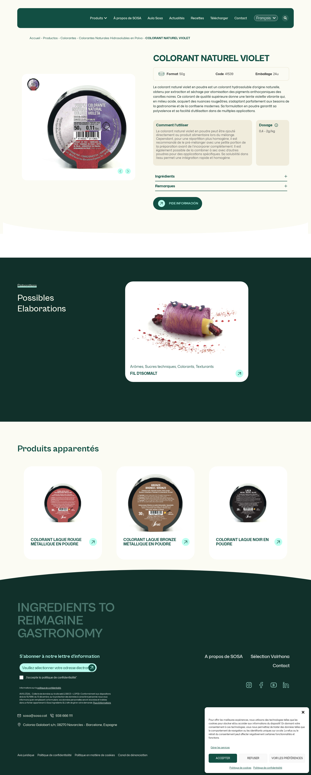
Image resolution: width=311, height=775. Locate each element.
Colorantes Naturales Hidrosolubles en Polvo (111, 38)
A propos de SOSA (224, 656)
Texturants (205, 366)
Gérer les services (220, 747)
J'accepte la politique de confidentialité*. (51, 677)
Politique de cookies (240, 767)
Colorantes (68, 38)
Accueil (35, 38)
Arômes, (137, 366)
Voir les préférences (287, 758)
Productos (50, 38)
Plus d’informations (102, 702)
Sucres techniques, (161, 366)
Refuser (253, 758)
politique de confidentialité (49, 687)
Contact (281, 665)
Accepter (223, 758)
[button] (303, 712)
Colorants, (187, 366)
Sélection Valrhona (270, 656)
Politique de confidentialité (267, 767)
